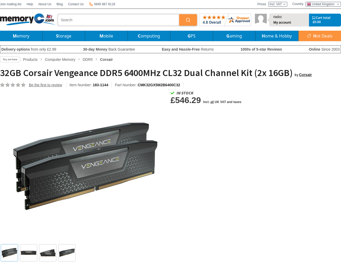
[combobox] (118, 20)
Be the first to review (45, 85)
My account (282, 22)
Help (29, 4)
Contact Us (75, 4)
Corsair (305, 75)
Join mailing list (10, 4)
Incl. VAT (278, 4)
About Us (44, 4)
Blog (59, 4)
